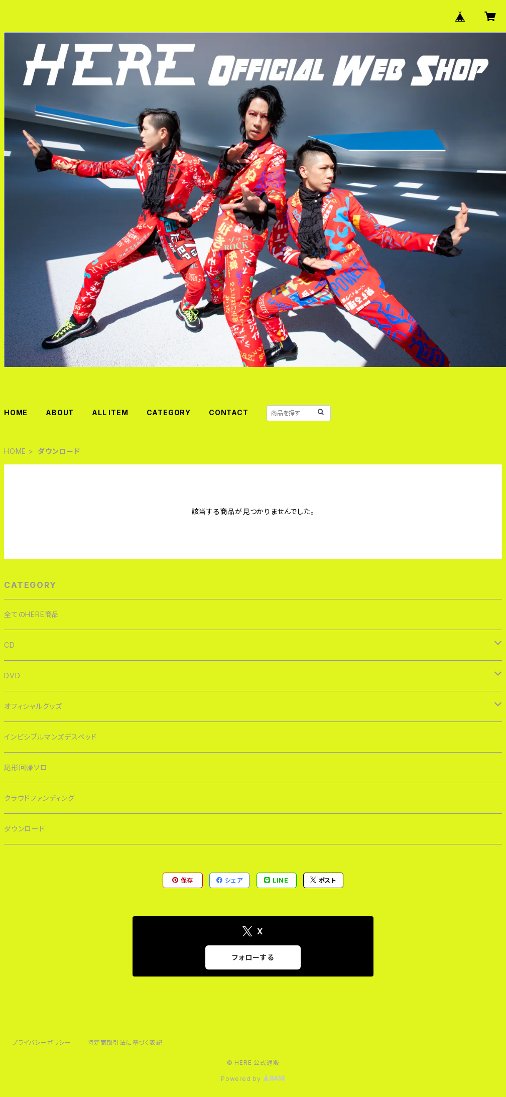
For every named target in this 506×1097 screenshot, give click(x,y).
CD (9, 645)
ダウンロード (24, 828)
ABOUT (60, 412)
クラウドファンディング (39, 798)
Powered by (253, 1078)
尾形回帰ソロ (26, 767)
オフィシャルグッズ (33, 706)
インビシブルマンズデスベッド (50, 737)
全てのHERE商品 (31, 614)
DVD (12, 675)
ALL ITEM (110, 412)
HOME (16, 412)
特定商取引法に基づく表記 (125, 1042)
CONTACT (228, 412)
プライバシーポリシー (41, 1042)
